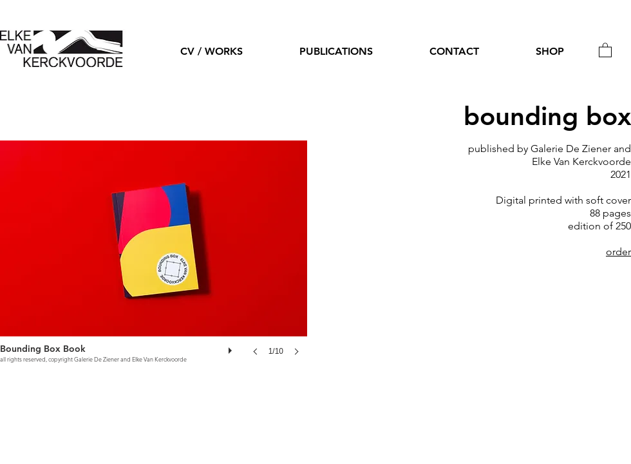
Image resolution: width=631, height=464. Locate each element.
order (618, 252)
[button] (605, 49)
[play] (232, 347)
